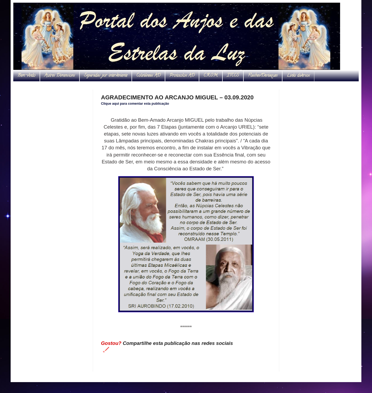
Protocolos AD (182, 76)
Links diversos (298, 76)
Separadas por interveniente (105, 76)
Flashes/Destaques (263, 76)
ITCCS (233, 76)
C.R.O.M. (211, 76)
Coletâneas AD (148, 76)
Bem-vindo (26, 76)
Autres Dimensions (59, 76)
